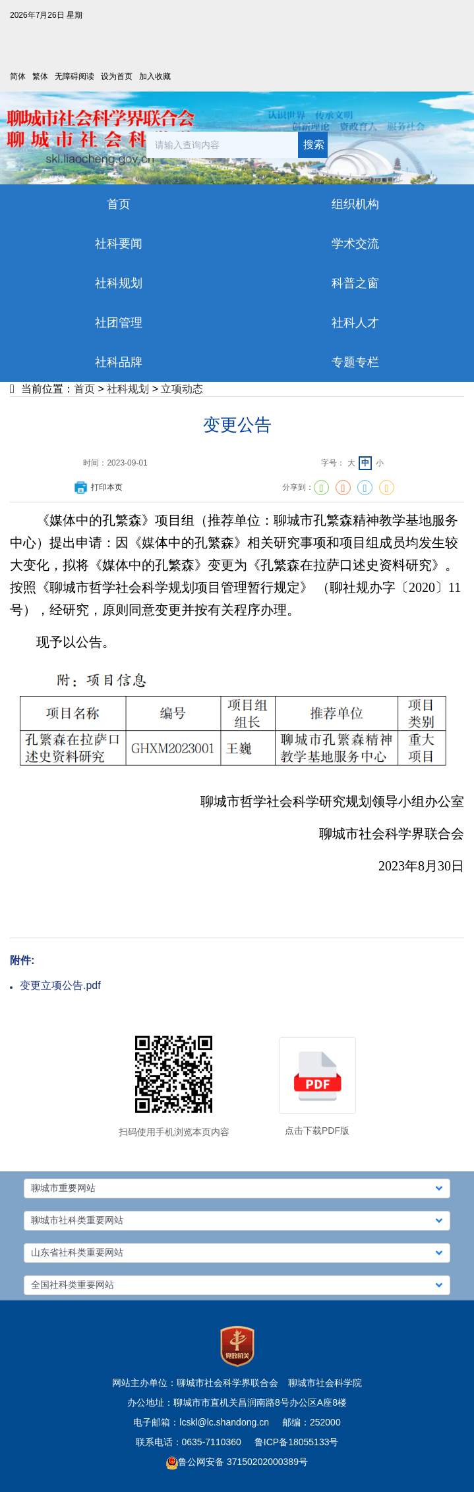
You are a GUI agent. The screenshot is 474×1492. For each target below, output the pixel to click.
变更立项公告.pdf (60, 985)
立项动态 (182, 388)
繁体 (40, 76)
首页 (84, 388)
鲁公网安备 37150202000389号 (237, 1461)
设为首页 (117, 76)
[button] (237, 1188)
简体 (18, 76)
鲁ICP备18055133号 (296, 1442)
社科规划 (128, 388)
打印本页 (97, 487)
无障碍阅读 (74, 76)
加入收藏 (155, 76)
